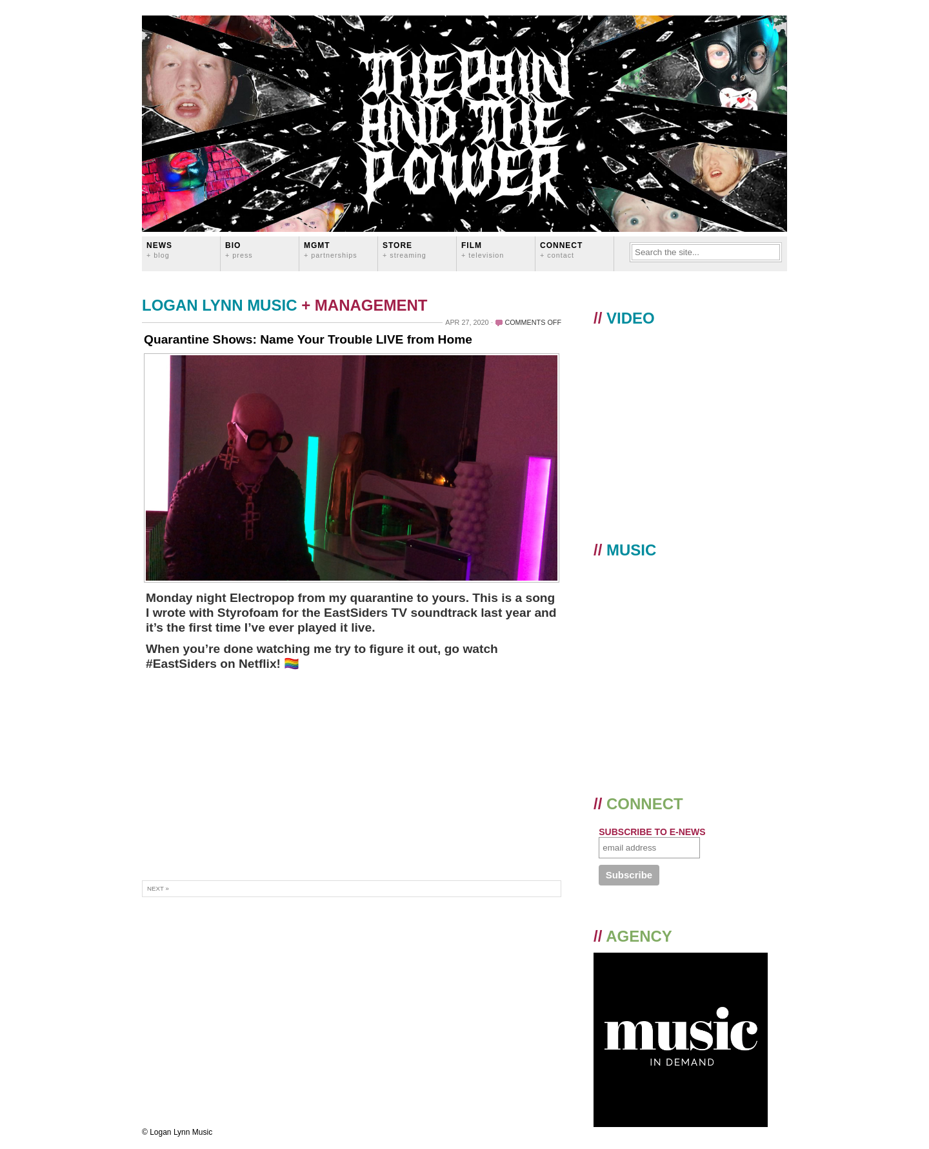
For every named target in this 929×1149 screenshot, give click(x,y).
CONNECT (561, 249)
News (159, 249)
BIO (239, 249)
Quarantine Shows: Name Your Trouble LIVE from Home (308, 339)
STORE (404, 249)
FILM (482, 249)
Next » (158, 888)
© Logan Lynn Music (177, 1132)
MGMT (330, 249)
